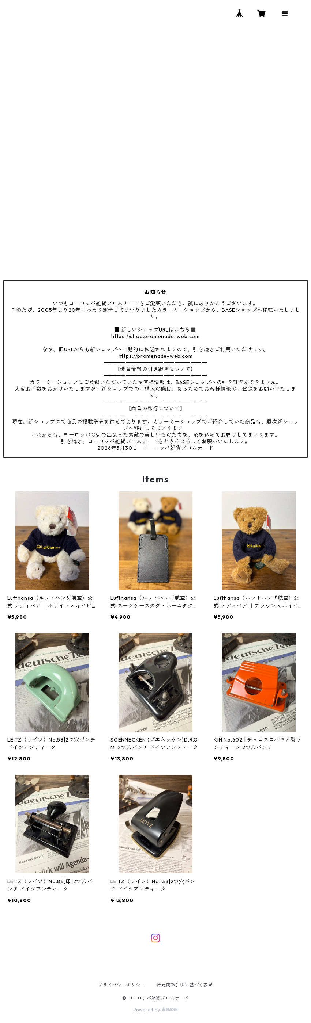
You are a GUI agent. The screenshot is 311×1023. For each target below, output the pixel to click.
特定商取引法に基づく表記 (185, 985)
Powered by (156, 1009)
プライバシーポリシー (121, 985)
